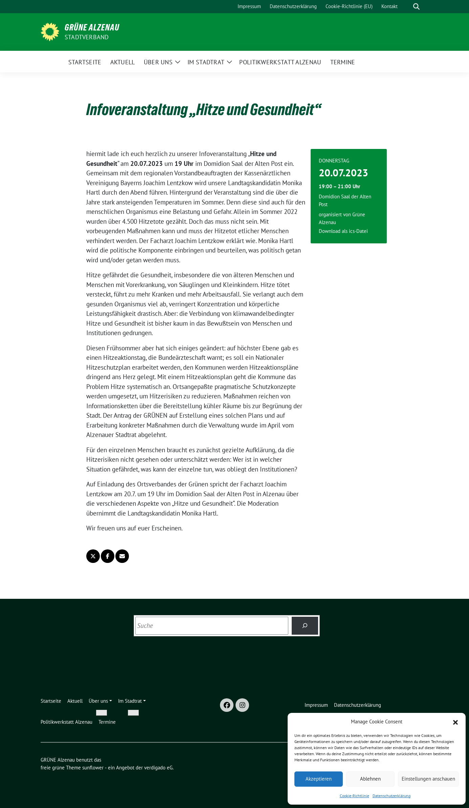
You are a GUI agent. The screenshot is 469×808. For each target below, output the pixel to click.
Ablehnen (370, 779)
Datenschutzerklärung (391, 795)
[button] (455, 721)
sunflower (93, 767)
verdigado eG (158, 767)
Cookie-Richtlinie (354, 795)
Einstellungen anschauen (428, 779)
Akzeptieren (319, 779)
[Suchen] (305, 626)
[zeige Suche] (416, 6)
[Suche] (407, 6)
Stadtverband (87, 37)
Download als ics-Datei (343, 231)
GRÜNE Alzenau (92, 27)
